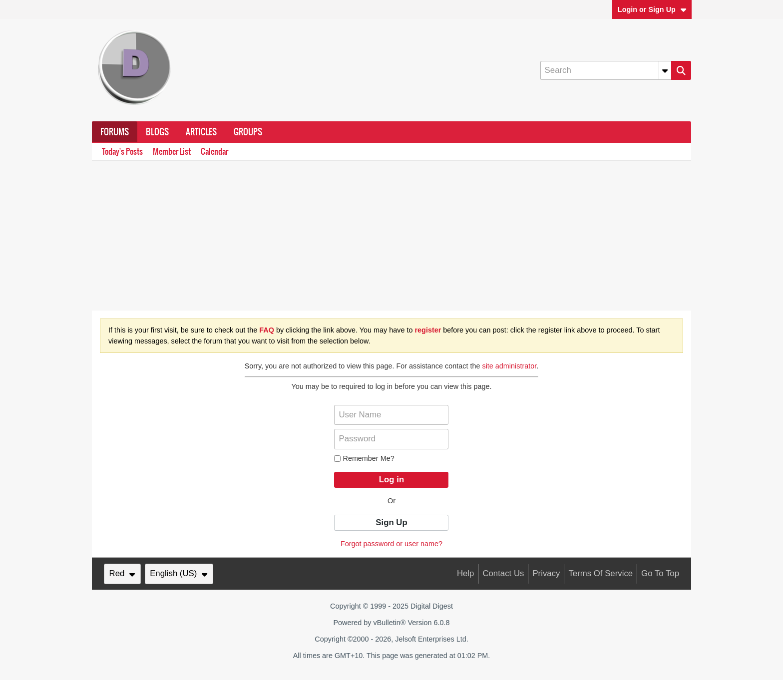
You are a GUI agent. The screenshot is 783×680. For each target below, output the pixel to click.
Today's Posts (122, 151)
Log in (391, 479)
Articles (201, 131)
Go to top (660, 573)
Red (122, 573)
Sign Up (391, 522)
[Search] (605, 70)
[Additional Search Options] (665, 70)
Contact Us (503, 573)
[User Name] (391, 415)
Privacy (546, 573)
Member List (172, 151)
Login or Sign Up (652, 9)
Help (465, 573)
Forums (114, 131)
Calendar (214, 151)
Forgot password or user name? (391, 544)
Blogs (157, 131)
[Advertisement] (391, 236)
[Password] (391, 439)
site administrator (509, 366)
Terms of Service (600, 573)
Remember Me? (364, 458)
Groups (248, 131)
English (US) (179, 573)
